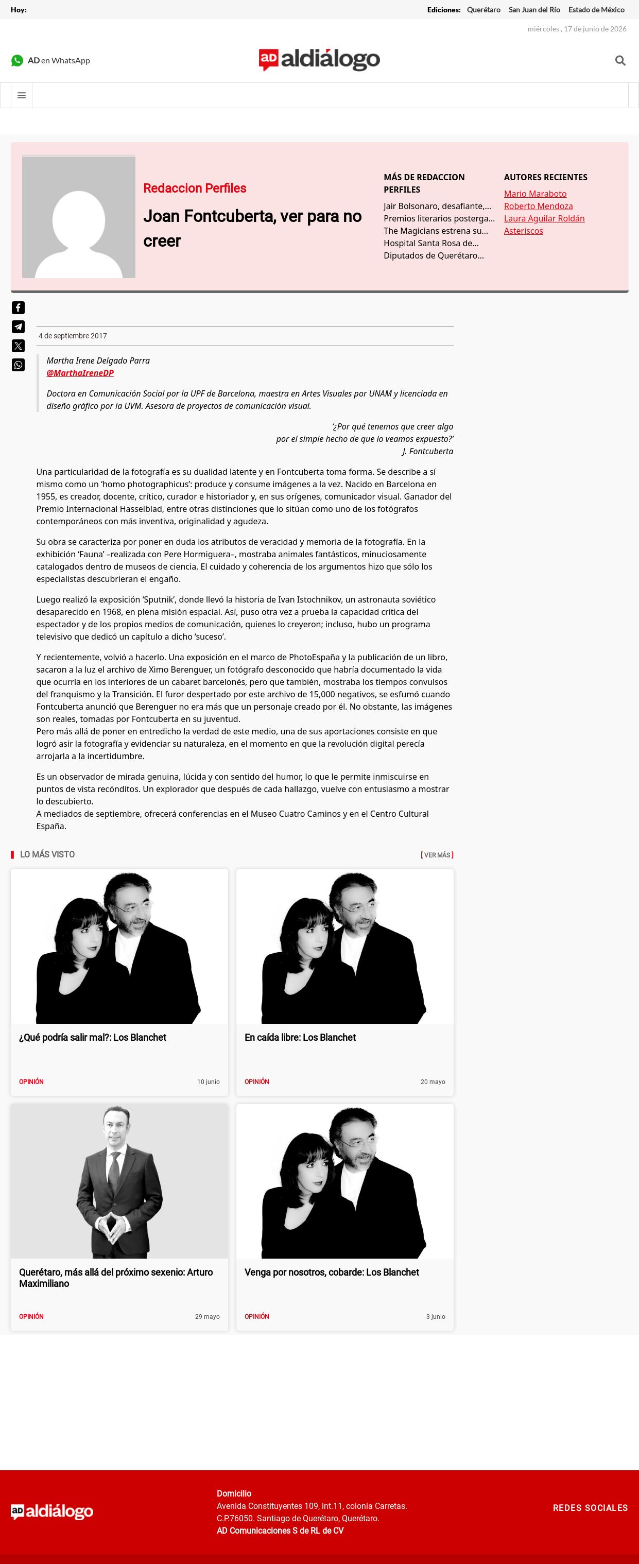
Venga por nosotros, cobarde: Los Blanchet (332, 1272)
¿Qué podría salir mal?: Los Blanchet (92, 1037)
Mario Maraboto (535, 193)
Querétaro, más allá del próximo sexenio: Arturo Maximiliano (116, 1278)
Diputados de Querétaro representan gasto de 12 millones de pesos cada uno (437, 256)
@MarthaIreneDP (80, 373)
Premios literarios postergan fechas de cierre (438, 219)
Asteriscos (523, 230)
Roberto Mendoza (538, 206)
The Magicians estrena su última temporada (432, 231)
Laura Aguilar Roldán (544, 218)
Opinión (31, 1082)
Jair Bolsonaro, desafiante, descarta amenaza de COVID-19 (434, 206)
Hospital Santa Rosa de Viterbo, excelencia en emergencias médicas (428, 243)
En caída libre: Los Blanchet (300, 1037)
